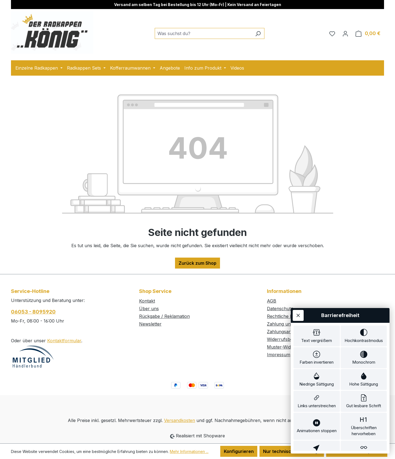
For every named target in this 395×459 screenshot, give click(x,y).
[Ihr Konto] (345, 33)
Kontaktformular (64, 340)
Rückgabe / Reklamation (164, 316)
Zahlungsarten (282, 331)
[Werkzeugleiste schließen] (298, 269)
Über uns (149, 308)
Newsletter (150, 324)
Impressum (278, 354)
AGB (271, 301)
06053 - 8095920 (33, 312)
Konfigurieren (239, 451)
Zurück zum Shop (197, 263)
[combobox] (203, 33)
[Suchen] (258, 33)
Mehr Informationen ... (189, 451)
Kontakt (147, 301)
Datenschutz (280, 308)
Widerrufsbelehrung (288, 339)
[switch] (317, 290)
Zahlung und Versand (289, 324)
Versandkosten (179, 420)
